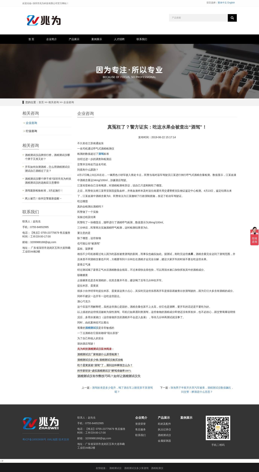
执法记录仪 (164, 429)
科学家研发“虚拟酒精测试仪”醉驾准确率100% (104, 370)
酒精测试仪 (91, 327)
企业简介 (51, 39)
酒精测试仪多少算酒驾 (136, 468)
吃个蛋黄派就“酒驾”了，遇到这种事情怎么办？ (105, 365)
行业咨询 (31, 131)
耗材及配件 (164, 423)
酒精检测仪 (157, 468)
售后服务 (140, 429)
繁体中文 (222, 2)
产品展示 (74, 39)
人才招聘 (119, 39)
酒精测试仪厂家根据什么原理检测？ (98, 354)
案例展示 (96, 39)
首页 (41, 102)
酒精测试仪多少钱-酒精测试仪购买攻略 (100, 359)
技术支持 (63, 439)
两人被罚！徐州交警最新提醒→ (43, 198)
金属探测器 (164, 440)
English (231, 2)
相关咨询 (53, 102)
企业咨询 (68, 102)
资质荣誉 (140, 423)
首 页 (31, 39)
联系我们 (142, 39)
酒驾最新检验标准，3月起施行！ (44, 190)
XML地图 (52, 439)
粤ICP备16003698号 (34, 439)
